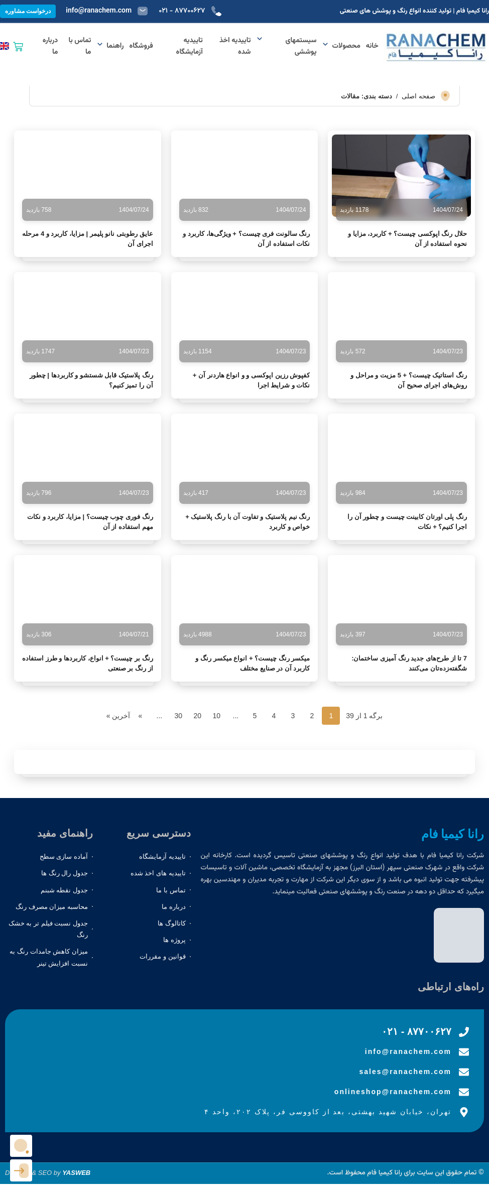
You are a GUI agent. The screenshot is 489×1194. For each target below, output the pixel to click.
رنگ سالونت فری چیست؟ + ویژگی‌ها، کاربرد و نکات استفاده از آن (246, 238)
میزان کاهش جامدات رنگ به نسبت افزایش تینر (48, 957)
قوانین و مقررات (162, 956)
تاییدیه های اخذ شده (158, 873)
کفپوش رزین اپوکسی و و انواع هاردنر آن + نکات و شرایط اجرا (251, 380)
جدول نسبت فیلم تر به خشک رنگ (48, 929)
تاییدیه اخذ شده (235, 46)
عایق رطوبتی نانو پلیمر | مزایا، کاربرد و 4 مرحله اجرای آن (87, 238)
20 (198, 716)
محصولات (341, 46)
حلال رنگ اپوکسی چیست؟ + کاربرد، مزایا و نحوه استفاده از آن (407, 238)
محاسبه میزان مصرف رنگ (52, 906)
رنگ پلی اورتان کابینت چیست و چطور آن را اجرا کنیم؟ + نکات (407, 521)
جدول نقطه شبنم (64, 890)
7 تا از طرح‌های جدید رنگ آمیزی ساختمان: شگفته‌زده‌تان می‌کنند (409, 663)
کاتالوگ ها (172, 923)
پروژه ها (174, 940)
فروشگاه (141, 46)
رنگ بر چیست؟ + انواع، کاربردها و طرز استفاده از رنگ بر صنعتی (87, 663)
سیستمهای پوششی (286, 46)
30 (179, 716)
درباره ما (50, 46)
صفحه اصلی (418, 96)
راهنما (110, 46)
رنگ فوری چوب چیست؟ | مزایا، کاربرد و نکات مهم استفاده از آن (90, 521)
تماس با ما (80, 46)
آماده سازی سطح (64, 856)
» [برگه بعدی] (140, 716)
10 (217, 716)
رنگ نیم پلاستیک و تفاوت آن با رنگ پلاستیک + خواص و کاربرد (247, 521)
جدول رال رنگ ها (64, 873)
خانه (372, 46)
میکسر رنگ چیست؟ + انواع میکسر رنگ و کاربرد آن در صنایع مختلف (252, 663)
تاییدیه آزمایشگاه (189, 46)
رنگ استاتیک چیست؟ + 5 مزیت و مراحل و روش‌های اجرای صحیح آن (408, 380)
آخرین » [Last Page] (118, 716)
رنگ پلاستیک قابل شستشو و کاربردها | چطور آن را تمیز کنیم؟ (91, 380)
